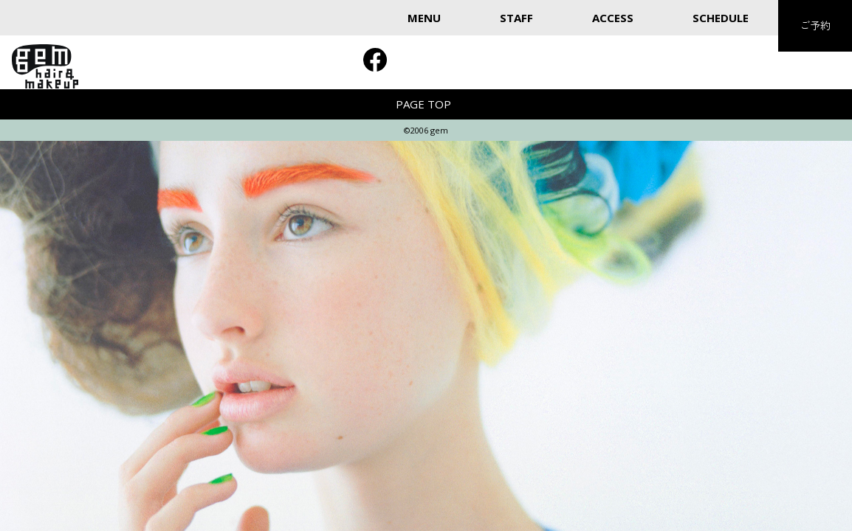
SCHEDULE (721, 17)
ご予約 (815, 25)
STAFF (516, 17)
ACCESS (612, 17)
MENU (424, 17)
